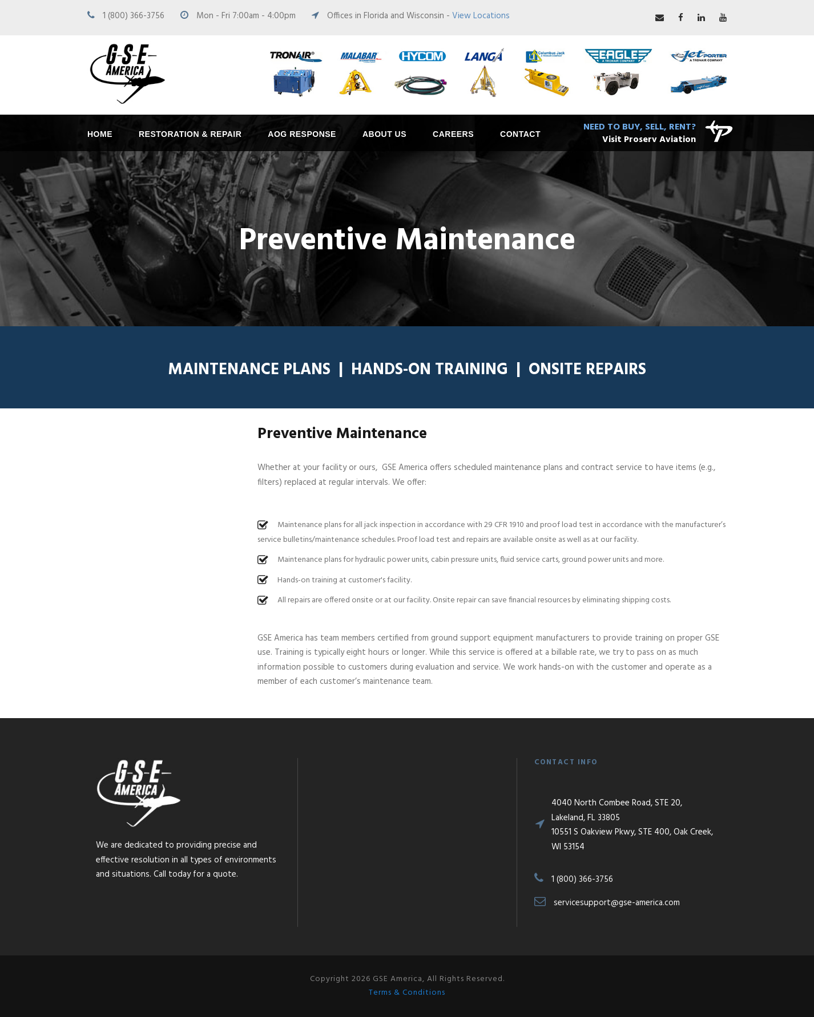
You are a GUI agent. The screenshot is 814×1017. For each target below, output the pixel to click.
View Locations (481, 16)
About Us (384, 134)
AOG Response (302, 134)
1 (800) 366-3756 (133, 16)
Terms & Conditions (407, 992)
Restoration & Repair (190, 134)
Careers (453, 134)
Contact (520, 134)
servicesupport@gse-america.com (617, 903)
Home (99, 134)
